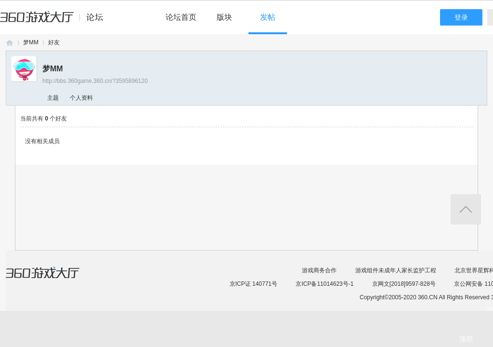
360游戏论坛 (9, 43)
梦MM (31, 42)
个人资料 (81, 97)
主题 (53, 97)
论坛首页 (181, 17)
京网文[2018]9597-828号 (404, 283)
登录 (461, 17)
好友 (54, 42)
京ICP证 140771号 (253, 283)
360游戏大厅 (52, 279)
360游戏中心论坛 (55, 21)
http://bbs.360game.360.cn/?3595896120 (95, 81)
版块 (224, 17)
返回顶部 (466, 209)
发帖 (267, 17)
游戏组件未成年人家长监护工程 (395, 270)
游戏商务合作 (319, 270)
